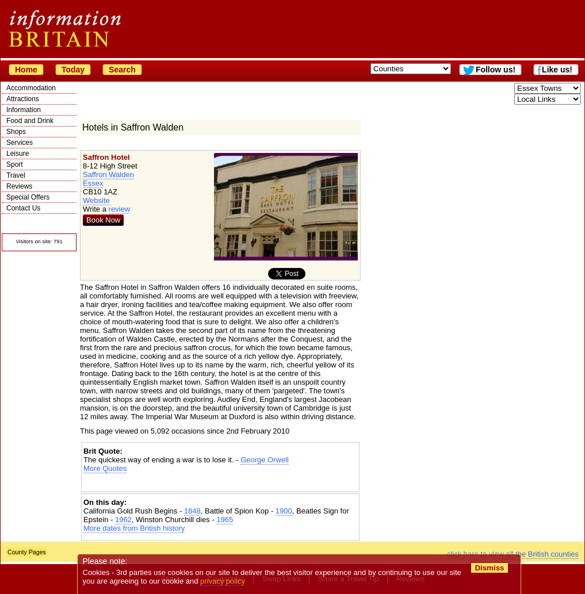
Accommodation (31, 88)
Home (26, 69)
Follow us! (495, 69)
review (120, 209)
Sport (14, 164)
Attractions (22, 99)
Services (19, 143)
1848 (192, 511)
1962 (123, 519)
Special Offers (27, 197)
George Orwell (264, 459)
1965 (224, 519)
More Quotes (105, 468)
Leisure (17, 154)
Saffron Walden (108, 174)
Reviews (19, 186)
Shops (16, 132)
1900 (284, 511)
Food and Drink (29, 121)
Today (73, 69)
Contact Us (23, 208)
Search (122, 69)
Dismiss (489, 568)
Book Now (103, 220)
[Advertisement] (220, 482)
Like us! (557, 69)
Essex (93, 183)
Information (23, 110)
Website (96, 200)
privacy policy (222, 581)
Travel (15, 175)
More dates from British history (134, 528)
